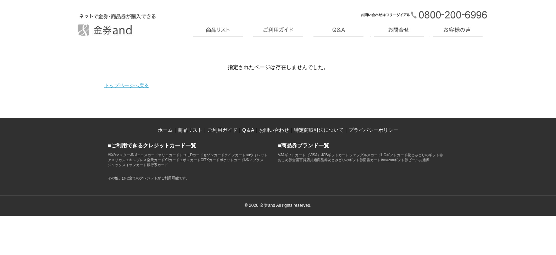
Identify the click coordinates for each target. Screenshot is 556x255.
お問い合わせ (274, 130)
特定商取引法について (319, 130)
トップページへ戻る (126, 85)
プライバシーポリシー (373, 130)
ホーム (165, 130)
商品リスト (190, 130)
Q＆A (248, 130)
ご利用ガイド (222, 130)
